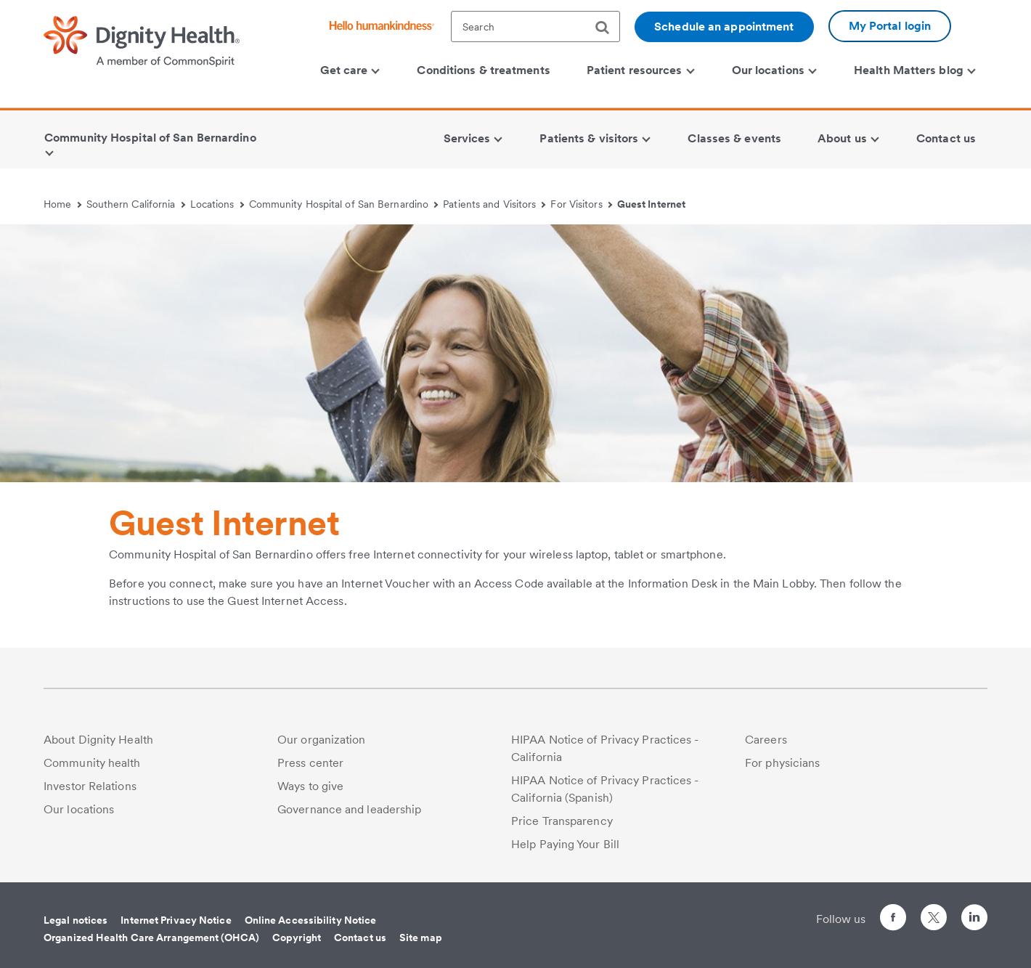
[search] (607, 27)
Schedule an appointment (724, 26)
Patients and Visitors (494, 204)
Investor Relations (90, 786)
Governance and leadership (349, 809)
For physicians (782, 763)
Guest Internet (651, 204)
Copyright (296, 937)
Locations (217, 204)
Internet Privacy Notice (176, 920)
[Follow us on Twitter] (934, 911)
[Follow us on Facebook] (893, 919)
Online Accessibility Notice (311, 920)
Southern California (135, 204)
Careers (766, 740)
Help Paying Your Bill (565, 844)
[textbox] (535, 26)
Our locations (79, 809)
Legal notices (75, 920)
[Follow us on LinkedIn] (974, 919)
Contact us (360, 937)
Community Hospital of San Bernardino (344, 204)
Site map (420, 937)
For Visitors (581, 204)
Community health (92, 763)
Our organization (321, 740)
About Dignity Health (98, 740)
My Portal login (890, 26)
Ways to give (310, 786)
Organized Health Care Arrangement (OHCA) (151, 937)
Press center (310, 763)
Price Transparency (562, 821)
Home (62, 204)
